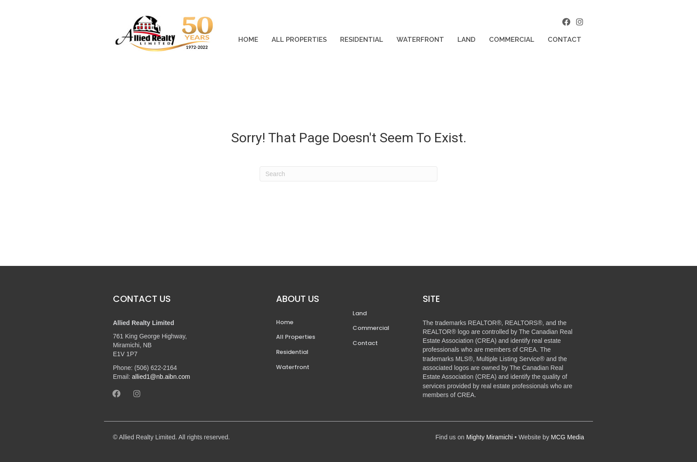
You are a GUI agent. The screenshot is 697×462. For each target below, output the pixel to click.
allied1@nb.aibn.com (161, 376)
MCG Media (567, 437)
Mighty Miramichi (489, 437)
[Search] (348, 173)
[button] (566, 21)
